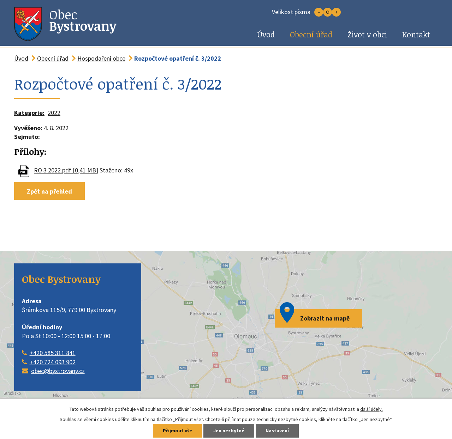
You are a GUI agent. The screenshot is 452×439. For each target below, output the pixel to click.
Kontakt (416, 34)
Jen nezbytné (228, 431)
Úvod (266, 34)
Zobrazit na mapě (325, 318)
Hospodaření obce (101, 58)
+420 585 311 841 (53, 353)
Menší (318, 12)
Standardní (327, 12)
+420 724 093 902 (53, 362)
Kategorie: (29, 113)
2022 (54, 113)
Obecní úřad (311, 34)
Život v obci (367, 34)
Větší (336, 12)
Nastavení (277, 431)
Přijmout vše (177, 431)
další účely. (371, 409)
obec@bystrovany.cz (58, 371)
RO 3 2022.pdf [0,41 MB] (66, 170)
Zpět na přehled (49, 191)
